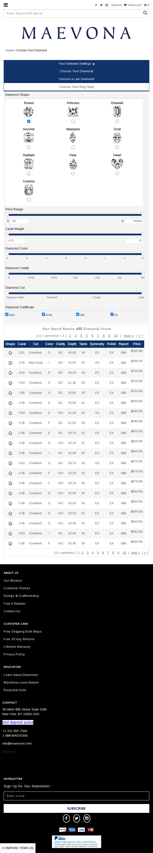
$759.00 (137, 383)
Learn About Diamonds (21, 675)
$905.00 (137, 543)
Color (49, 344)
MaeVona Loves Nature (21, 682)
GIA (80, 314)
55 (83, 362)
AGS (9, 314)
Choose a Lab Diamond (76, 79)
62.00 (72, 453)
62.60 (72, 533)
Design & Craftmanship (21, 596)
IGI (114, 314)
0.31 (22, 352)
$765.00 (137, 393)
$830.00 (137, 403)
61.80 (72, 423)
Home (10, 50)
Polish (111, 344)
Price (137, 344)
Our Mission (13, 580)
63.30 (72, 473)
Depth (72, 344)
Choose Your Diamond (76, 71)
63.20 (72, 443)
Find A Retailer (15, 603)
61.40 (72, 382)
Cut (35, 344)
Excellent (35, 352)
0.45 (22, 393)
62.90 (72, 493)
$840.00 (137, 413)
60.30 (72, 372)
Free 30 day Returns (19, 639)
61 (83, 403)
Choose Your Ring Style (76, 87)
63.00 (72, 503)
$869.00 (137, 443)
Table (83, 344)
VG (97, 362)
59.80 (72, 403)
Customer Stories (17, 588)
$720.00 (137, 373)
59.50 (72, 513)
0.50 (22, 382)
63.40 (72, 543)
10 (116, 335)
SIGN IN (116, 5)
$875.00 (137, 463)
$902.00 (137, 533)
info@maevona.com (17, 743)
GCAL (47, 314)
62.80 (72, 393)
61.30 (72, 413)
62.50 (72, 362)
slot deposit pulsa (17, 722)
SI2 (60, 352)
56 (83, 382)
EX (97, 352)
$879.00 (137, 473)
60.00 (72, 352)
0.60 (22, 413)
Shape (10, 344)
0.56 (22, 372)
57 (83, 443)
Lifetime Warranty (17, 647)
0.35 (22, 362)
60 (83, 463)
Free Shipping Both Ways (22, 631)
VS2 (60, 413)
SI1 (60, 393)
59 (83, 423)
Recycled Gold (15, 690)
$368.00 (137, 363)
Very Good (35, 362)
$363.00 (137, 353)
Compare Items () (18, 848)
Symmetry (97, 344)
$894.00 (137, 493)
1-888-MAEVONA (15, 735)
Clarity (60, 344)
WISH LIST (133, 5)
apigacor (9, 751)
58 (83, 352)
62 (83, 413)
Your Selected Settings (75, 63)
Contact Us (12, 611)
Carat (22, 344)
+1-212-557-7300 (14, 731)
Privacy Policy (14, 654)
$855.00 (137, 433)
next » (129, 335)
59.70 (72, 433)
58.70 (72, 463)
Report (123, 344)
